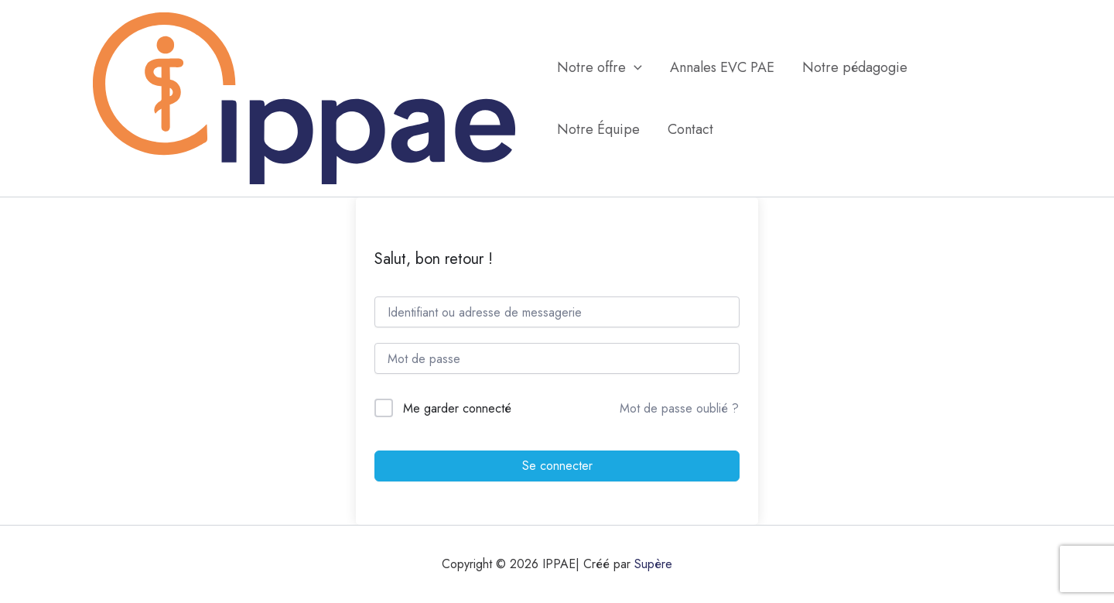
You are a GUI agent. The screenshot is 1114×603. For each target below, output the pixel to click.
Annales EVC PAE (722, 67)
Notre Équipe (598, 129)
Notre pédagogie (854, 67)
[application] (634, 67)
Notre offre (599, 67)
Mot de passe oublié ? (679, 408)
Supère (653, 564)
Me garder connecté (457, 408)
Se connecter (557, 466)
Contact (690, 129)
